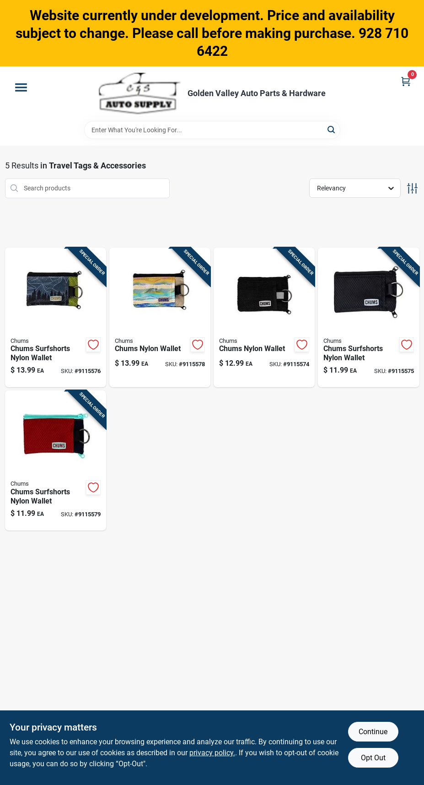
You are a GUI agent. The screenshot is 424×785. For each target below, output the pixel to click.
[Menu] (21, 87)
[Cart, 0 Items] (405, 81)
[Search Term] (212, 130)
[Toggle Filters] (412, 188)
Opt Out (373, 757)
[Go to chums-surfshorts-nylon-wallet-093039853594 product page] (55, 318)
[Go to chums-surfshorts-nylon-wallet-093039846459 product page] (368, 318)
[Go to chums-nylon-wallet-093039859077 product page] (159, 318)
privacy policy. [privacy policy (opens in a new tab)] (212, 752)
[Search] (331, 129)
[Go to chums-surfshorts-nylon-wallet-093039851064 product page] (55, 460)
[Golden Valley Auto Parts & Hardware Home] (140, 93)
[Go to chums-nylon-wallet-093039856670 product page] (264, 318)
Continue (373, 731)
